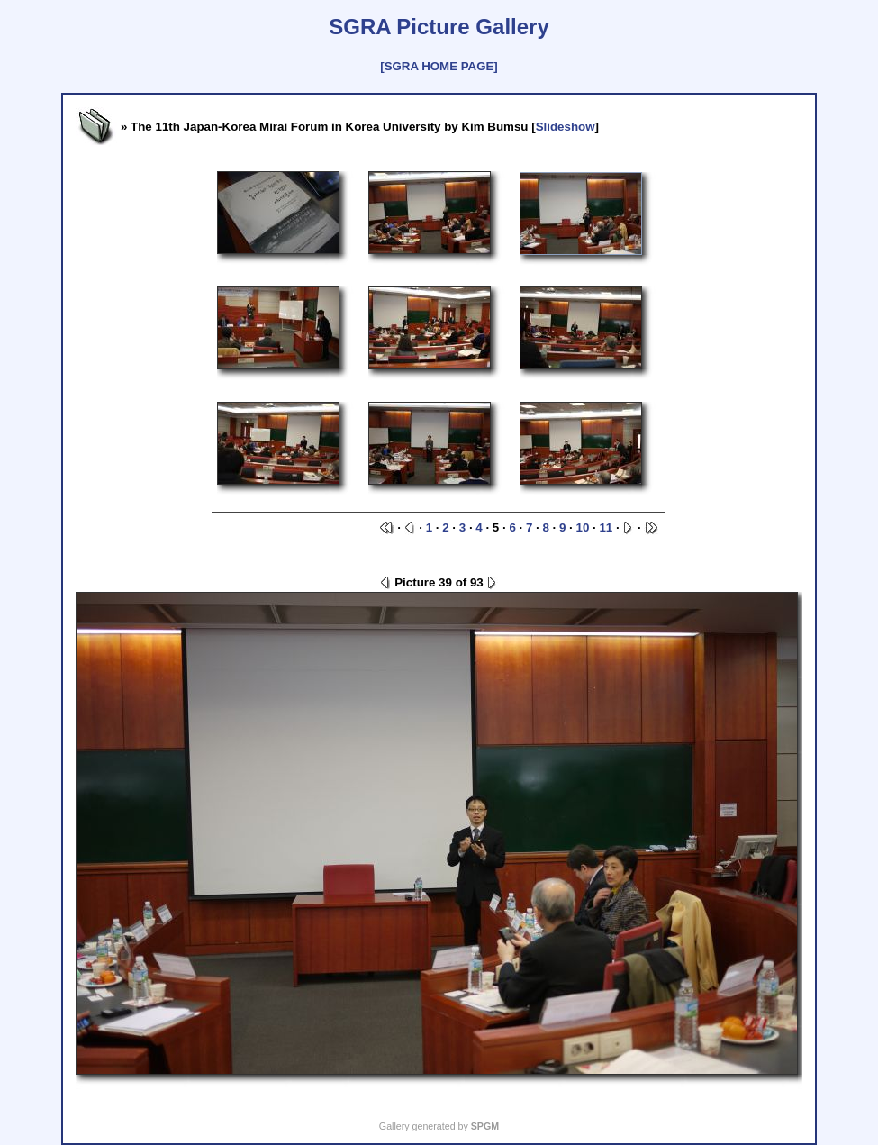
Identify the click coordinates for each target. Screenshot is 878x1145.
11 (605, 527)
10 (583, 527)
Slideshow (565, 126)
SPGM (485, 1126)
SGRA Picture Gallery (439, 26)
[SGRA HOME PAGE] (438, 66)
